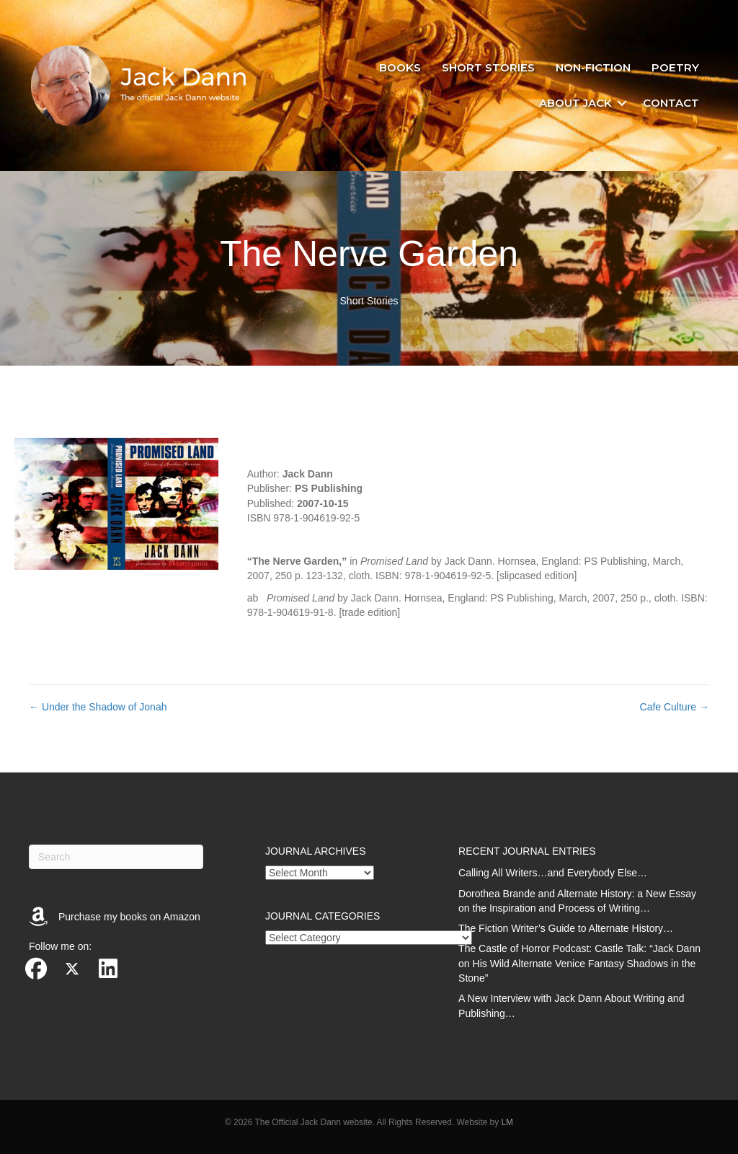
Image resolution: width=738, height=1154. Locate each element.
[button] (622, 103)
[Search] (116, 857)
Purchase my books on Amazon (129, 916)
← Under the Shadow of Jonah (97, 707)
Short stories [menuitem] (488, 67)
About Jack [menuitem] (575, 103)
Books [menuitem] (400, 67)
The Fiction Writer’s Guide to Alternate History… (565, 928)
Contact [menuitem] (671, 103)
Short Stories (369, 301)
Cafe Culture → (674, 707)
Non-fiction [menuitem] (593, 67)
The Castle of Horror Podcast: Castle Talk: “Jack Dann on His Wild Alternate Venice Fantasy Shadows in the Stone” (579, 963)
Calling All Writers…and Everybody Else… (552, 872)
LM (507, 1122)
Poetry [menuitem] (675, 67)
